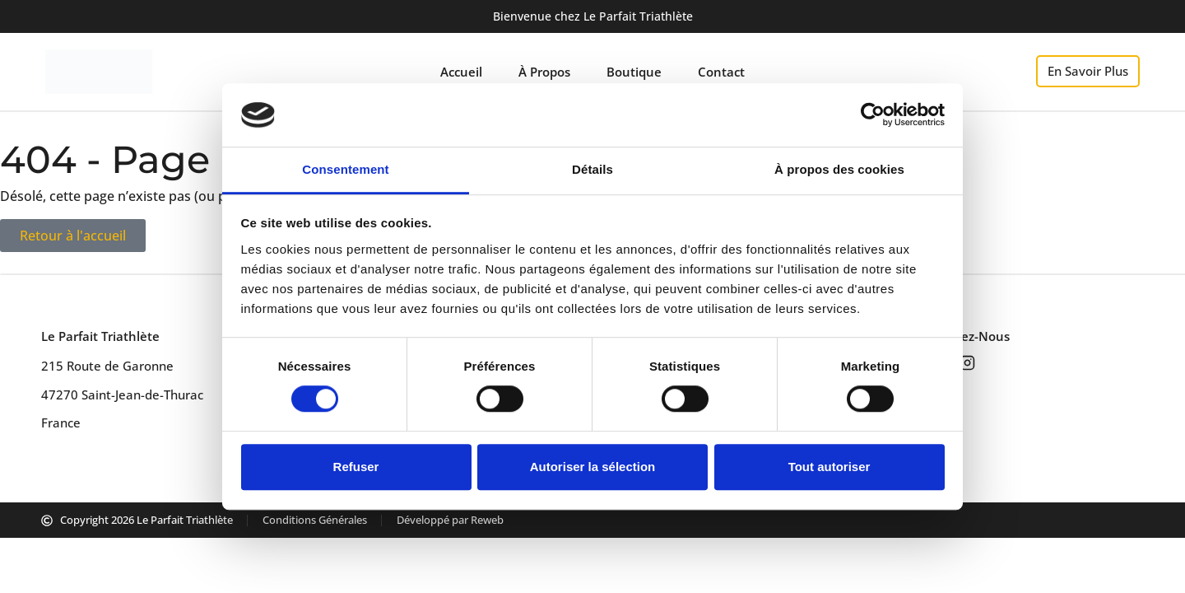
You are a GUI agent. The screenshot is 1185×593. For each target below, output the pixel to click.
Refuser (356, 467)
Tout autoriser (829, 467)
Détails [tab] (592, 169)
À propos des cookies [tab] (839, 169)
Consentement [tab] (345, 169)
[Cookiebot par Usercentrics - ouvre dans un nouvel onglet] (873, 115)
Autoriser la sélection (593, 467)
